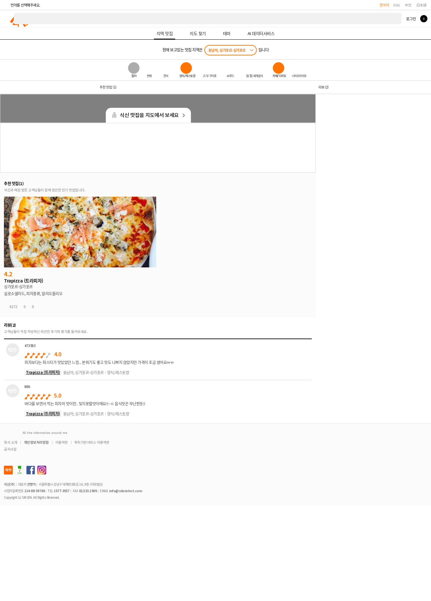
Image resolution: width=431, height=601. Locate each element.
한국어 (384, 5)
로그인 (411, 18)
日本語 (421, 5)
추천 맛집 (108, 87)
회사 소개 (10, 442)
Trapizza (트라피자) (43, 372)
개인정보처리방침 (36, 442)
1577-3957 (61, 490)
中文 (408, 5)
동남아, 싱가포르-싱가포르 (227, 50)
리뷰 (323, 87)
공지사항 (10, 449)
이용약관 (61, 442)
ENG (396, 5)
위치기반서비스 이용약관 (91, 442)
